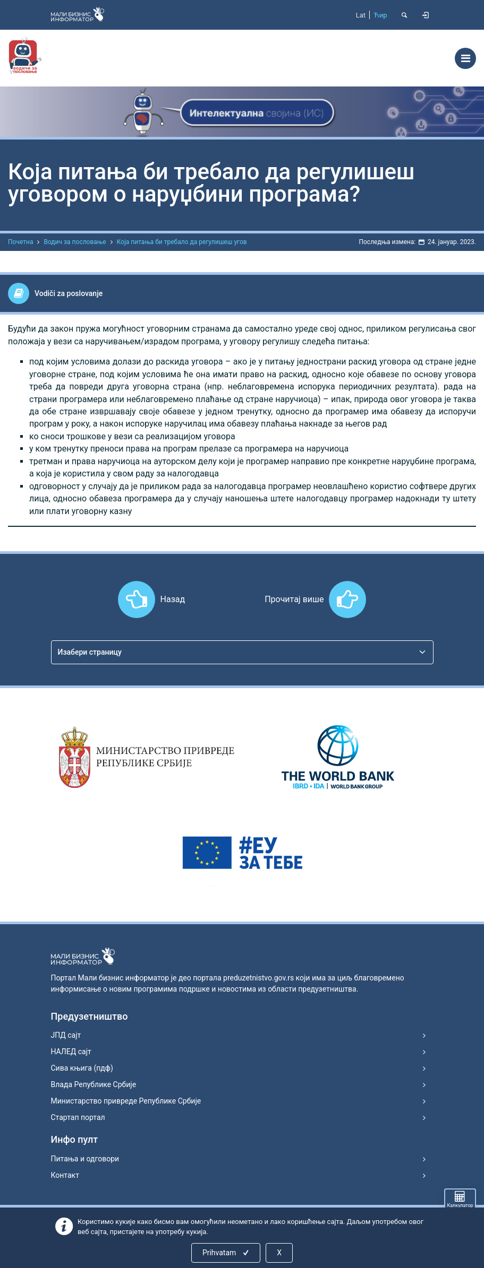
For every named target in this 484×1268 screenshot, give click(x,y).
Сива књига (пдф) (82, 1068)
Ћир (380, 15)
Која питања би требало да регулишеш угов (182, 242)
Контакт (65, 1175)
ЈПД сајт (66, 1035)
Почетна (20, 242)
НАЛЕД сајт (71, 1051)
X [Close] (279, 1252)
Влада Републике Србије (94, 1084)
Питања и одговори (85, 1158)
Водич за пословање (75, 242)
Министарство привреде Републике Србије (126, 1101)
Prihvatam (226, 1253)
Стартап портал (78, 1117)
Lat (361, 15)
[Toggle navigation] (465, 58)
